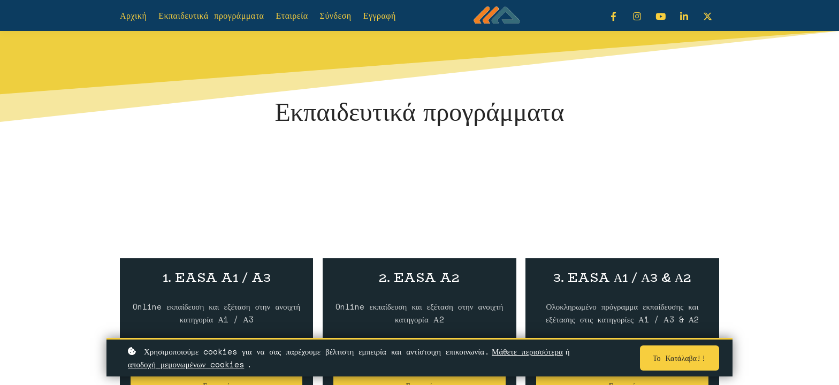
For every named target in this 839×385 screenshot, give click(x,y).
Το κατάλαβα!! (679, 358)
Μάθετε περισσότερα (527, 352)
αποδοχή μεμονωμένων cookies (186, 365)
